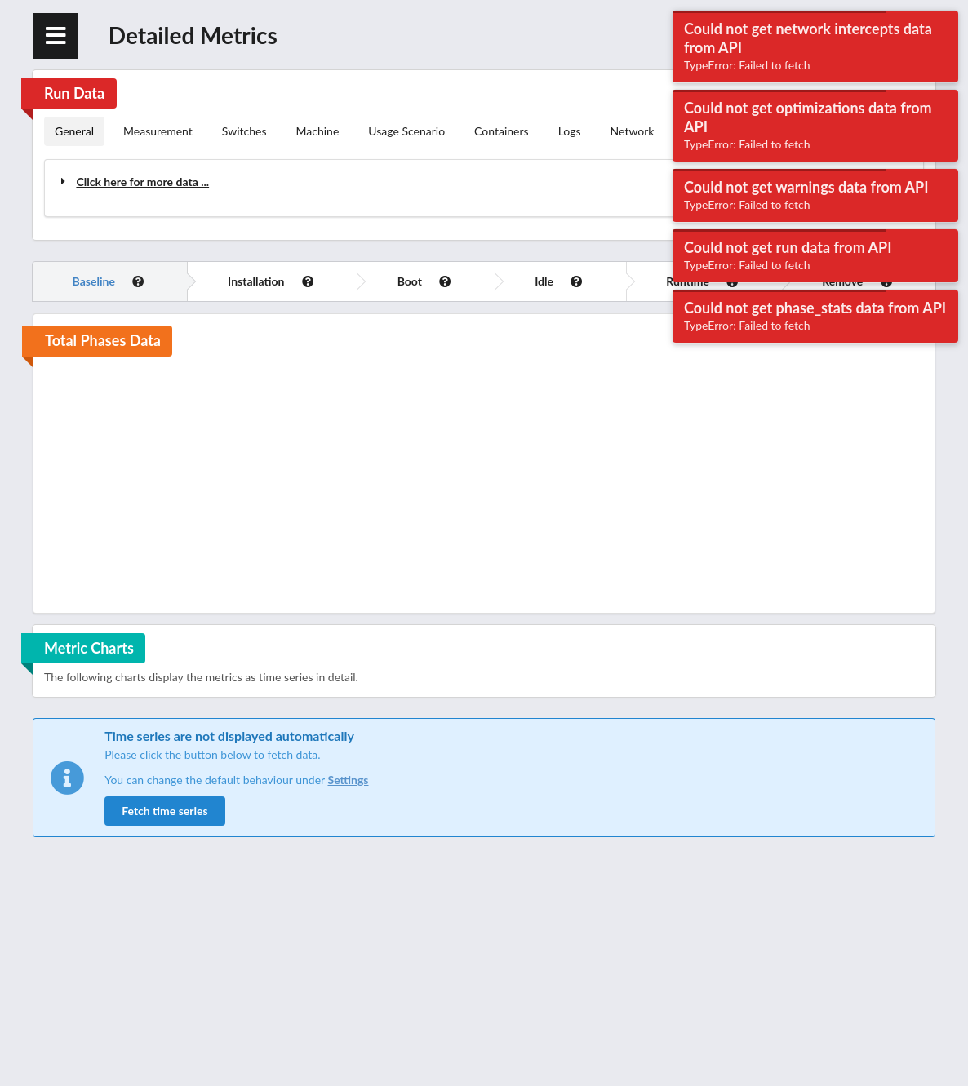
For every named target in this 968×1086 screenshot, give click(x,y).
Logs (569, 131)
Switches (244, 131)
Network (633, 131)
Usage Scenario (406, 131)
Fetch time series (165, 811)
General (74, 131)
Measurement (158, 131)
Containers (501, 131)
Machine (318, 131)
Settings (347, 780)
